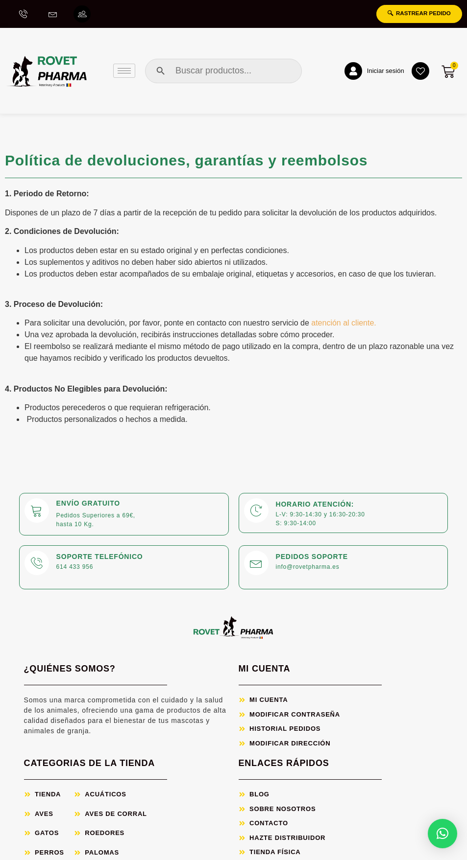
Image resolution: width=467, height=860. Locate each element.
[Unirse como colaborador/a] (83, 14)
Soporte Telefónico (99, 558)
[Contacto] (53, 14)
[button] (442, 833)
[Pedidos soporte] (256, 564)
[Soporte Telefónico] (37, 564)
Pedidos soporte (312, 558)
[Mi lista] (418, 72)
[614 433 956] (23, 14)
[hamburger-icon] (124, 72)
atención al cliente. (344, 325)
